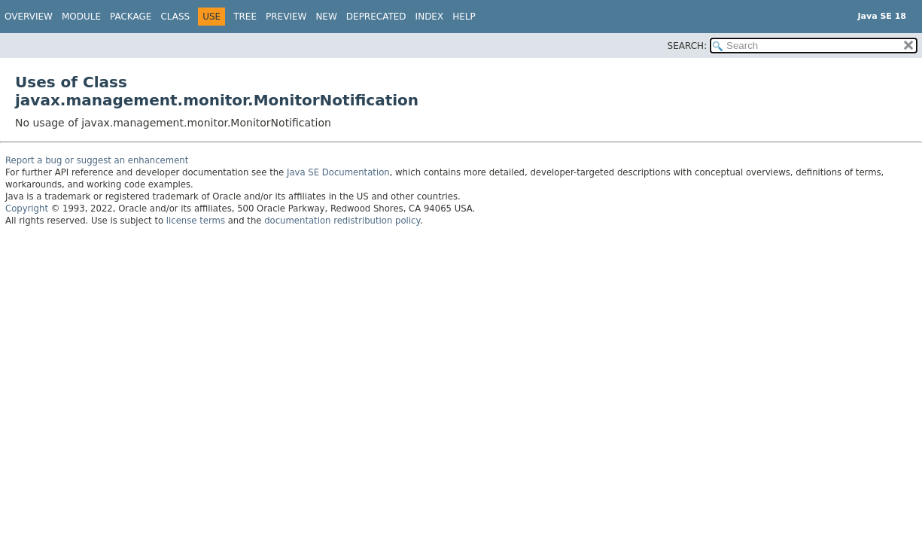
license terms (195, 220)
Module (81, 16)
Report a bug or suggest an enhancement (96, 160)
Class (175, 16)
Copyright (26, 208)
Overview (29, 16)
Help (464, 16)
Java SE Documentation (338, 172)
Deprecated (376, 16)
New (325, 16)
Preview (286, 16)
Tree (245, 16)
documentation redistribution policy (341, 220)
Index (429, 16)
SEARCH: (687, 46)
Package (130, 16)
